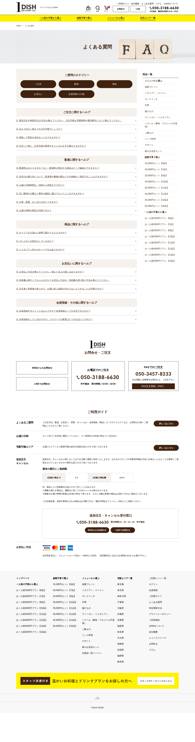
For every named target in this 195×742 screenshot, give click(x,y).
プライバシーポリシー (160, 643)
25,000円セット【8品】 (156, 175)
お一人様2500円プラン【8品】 (160, 230)
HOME (18, 26)
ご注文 (38, 84)
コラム (159, 3)
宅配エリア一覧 (124, 607)
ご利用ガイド (123, 3)
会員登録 (153, 619)
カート (106, 10)
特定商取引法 (155, 637)
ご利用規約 (154, 649)
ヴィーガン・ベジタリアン (158, 117)
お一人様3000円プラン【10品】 (160, 236)
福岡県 (120, 685)
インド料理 (150, 139)
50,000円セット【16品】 (157, 206)
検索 (98, 10)
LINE (138, 9)
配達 (76, 84)
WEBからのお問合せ (42, 368)
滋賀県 (120, 655)
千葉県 (120, 631)
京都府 (120, 643)
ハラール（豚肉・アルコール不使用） (161, 125)
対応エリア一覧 (147, 18)
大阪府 (120, 637)
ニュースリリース (157, 667)
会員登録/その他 (76, 94)
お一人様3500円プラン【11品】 (160, 242)
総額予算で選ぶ (84, 18)
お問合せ (121, 9)
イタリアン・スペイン (155, 93)
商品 (114, 84)
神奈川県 (121, 625)
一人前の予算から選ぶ (50, 18)
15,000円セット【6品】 (156, 163)
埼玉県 (120, 619)
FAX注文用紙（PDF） (153, 386)
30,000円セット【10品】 (157, 181)
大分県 (120, 667)
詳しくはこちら (166, 452)
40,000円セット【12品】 (157, 194)
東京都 (120, 613)
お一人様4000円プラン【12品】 (160, 249)
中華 (147, 105)
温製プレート (151, 87)
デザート (149, 145)
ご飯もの (149, 133)
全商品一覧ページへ (92, 682)
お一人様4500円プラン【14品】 (160, 255)
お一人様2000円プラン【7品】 (160, 224)
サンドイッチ (151, 99)
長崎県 (120, 673)
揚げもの (149, 111)
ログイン (88, 10)
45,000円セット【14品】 (157, 200)
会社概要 (135, 3)
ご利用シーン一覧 (157, 607)
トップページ (22, 607)
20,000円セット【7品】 (156, 169)
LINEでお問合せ (42, 384)
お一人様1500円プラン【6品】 (160, 218)
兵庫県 (120, 649)
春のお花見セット (153, 151)
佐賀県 (120, 679)
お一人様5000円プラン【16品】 (160, 261)
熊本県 (120, 691)
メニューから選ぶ (116, 18)
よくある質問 (147, 3)
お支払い (38, 94)
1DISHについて (171, 3)
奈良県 (120, 661)
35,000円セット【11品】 (157, 188)
